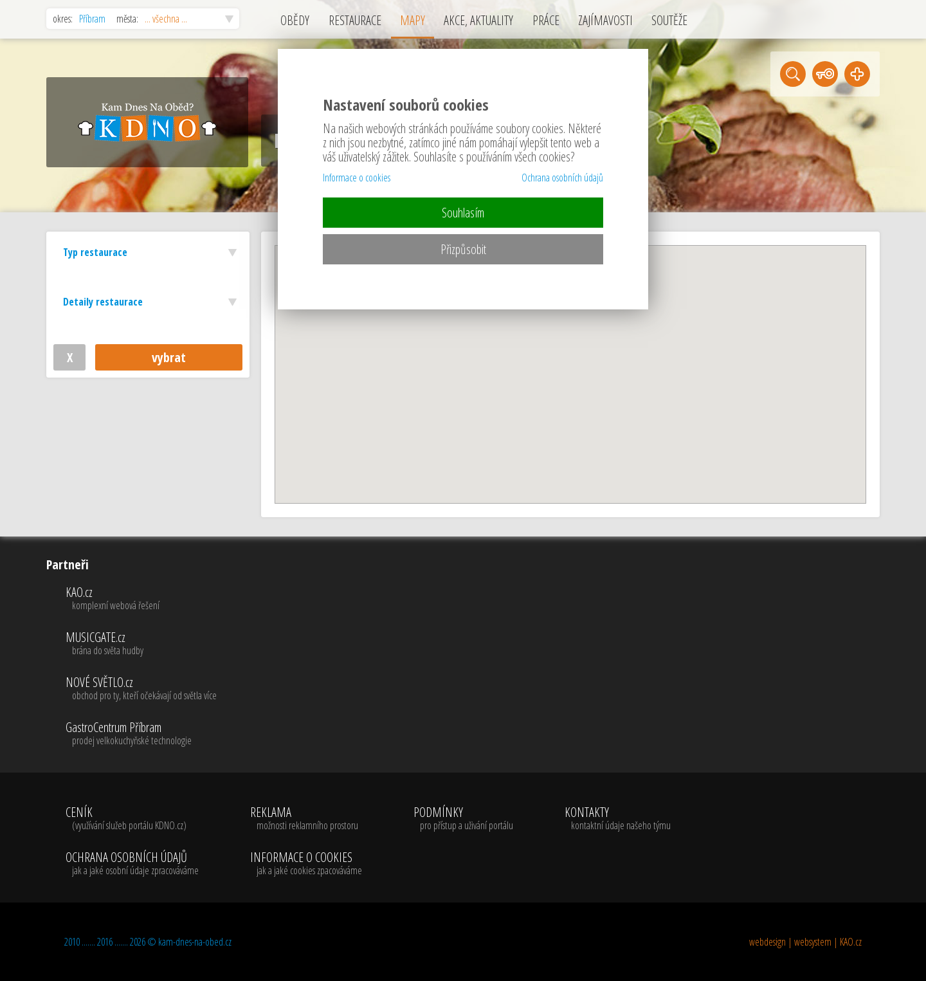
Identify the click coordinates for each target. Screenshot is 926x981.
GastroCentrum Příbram (141, 734)
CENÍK (132, 819)
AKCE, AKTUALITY (478, 20)
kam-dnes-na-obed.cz (195, 942)
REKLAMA (306, 819)
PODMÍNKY (463, 819)
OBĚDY (294, 20)
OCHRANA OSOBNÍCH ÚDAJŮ (132, 864)
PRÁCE (545, 20)
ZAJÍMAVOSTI (605, 20)
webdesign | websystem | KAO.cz (805, 942)
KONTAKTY (618, 819)
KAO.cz (141, 599)
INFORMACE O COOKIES (306, 864)
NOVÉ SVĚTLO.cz (141, 689)
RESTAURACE (355, 20)
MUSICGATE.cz (141, 644)
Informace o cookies (356, 177)
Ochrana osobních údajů (562, 177)
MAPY (412, 20)
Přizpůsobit (463, 249)
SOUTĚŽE (669, 20)
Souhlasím (463, 212)
